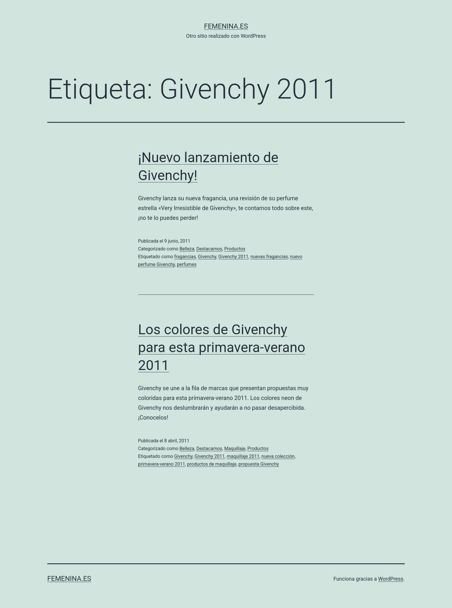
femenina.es (226, 26)
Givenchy (207, 256)
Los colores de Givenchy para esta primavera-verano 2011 (221, 347)
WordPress (390, 579)
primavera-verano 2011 (161, 464)
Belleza (187, 249)
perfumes (187, 264)
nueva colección (278, 456)
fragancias (185, 256)
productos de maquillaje (211, 464)
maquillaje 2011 (243, 456)
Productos (234, 249)
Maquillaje (234, 448)
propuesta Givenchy (258, 464)
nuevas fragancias (269, 256)
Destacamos (209, 249)
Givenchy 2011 (233, 256)
